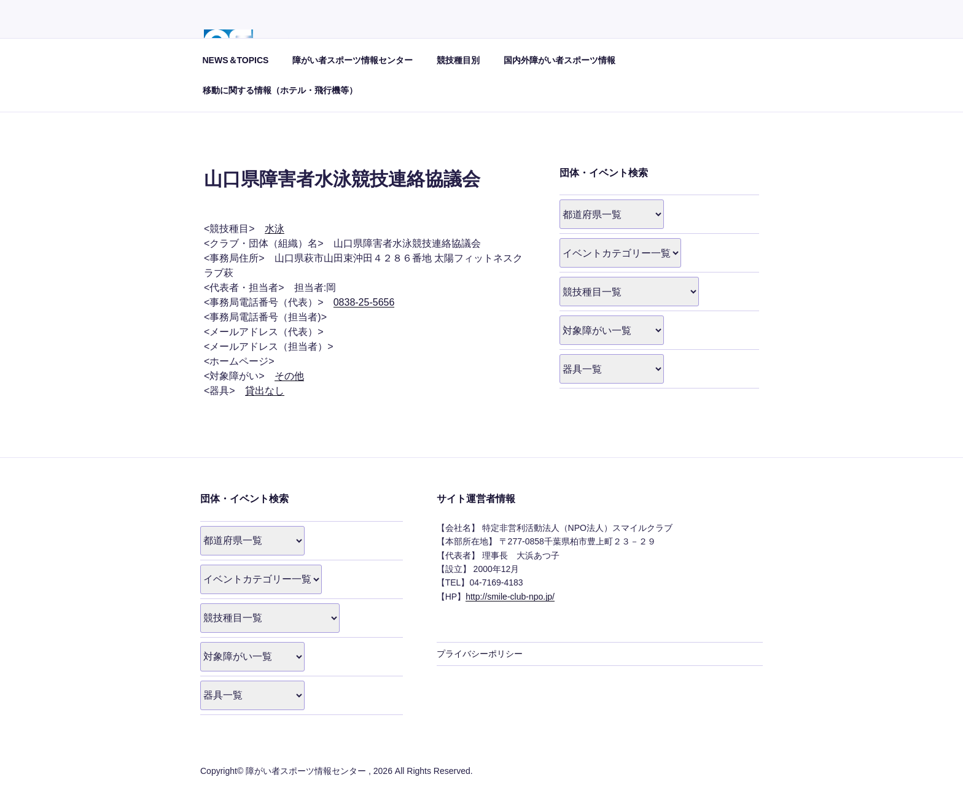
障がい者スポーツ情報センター (352, 60)
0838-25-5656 (364, 302)
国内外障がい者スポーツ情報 (559, 60)
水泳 (274, 228)
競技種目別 (458, 60)
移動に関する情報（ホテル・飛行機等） (280, 90)
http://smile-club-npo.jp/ (510, 596)
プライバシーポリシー (480, 654)
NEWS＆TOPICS (236, 60)
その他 (289, 376)
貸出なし (264, 390)
